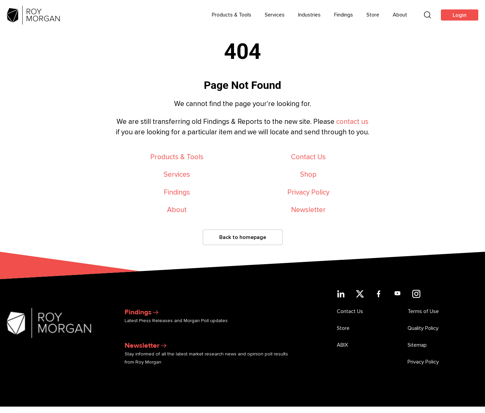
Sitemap (417, 345)
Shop (308, 174)
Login (459, 15)
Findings (177, 192)
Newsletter (308, 210)
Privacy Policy (308, 192)
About (177, 210)
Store (343, 328)
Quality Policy (423, 328)
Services (177, 174)
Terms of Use (423, 311)
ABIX (342, 345)
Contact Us (308, 157)
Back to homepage (242, 237)
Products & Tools (176, 157)
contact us (352, 121)
